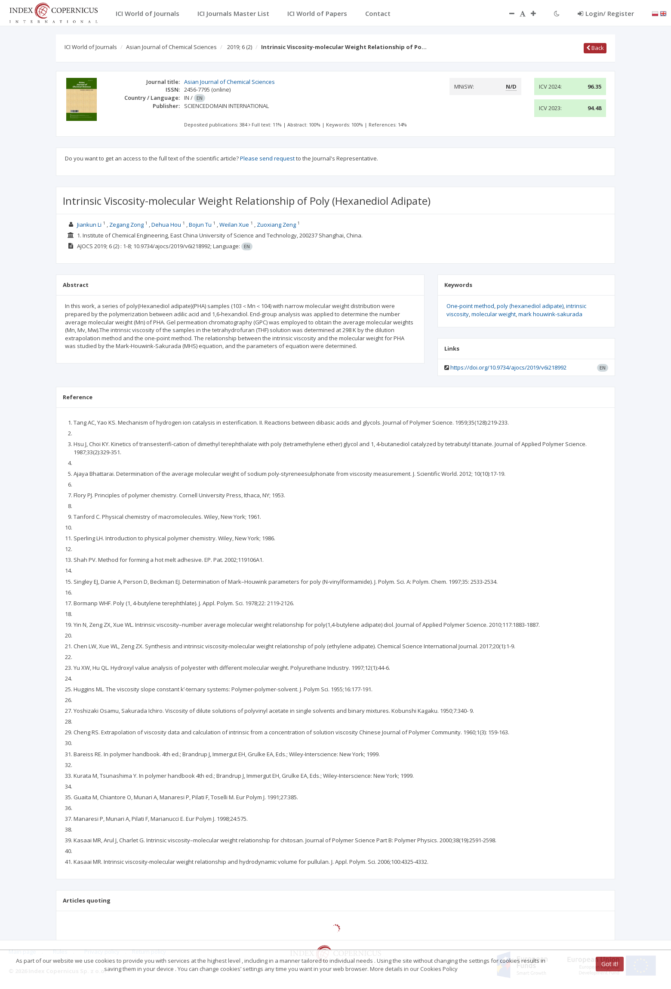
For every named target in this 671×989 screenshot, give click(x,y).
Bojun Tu (200, 224)
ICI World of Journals (91, 47)
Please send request (267, 158)
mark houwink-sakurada (550, 314)
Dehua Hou (166, 224)
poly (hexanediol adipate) (530, 306)
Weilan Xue (234, 224)
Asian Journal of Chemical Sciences (171, 47)
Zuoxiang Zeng (276, 224)
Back (595, 48)
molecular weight (493, 314)
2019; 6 (239, 47)
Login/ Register (606, 13)
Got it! (609, 964)
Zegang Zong (126, 224)
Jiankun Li (89, 224)
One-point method (470, 306)
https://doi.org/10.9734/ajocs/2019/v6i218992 (508, 367)
